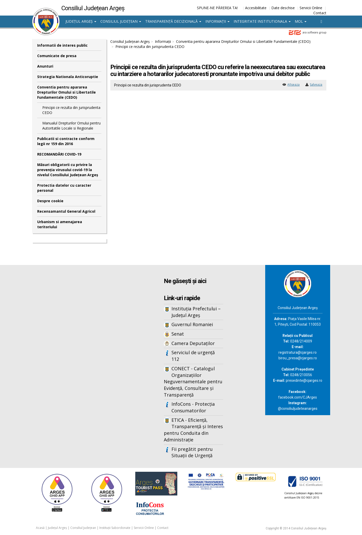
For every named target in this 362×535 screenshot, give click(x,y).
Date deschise (283, 7)
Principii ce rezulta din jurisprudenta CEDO (71, 110)
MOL (300, 21)
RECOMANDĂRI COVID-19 (59, 154)
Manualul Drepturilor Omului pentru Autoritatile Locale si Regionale (71, 126)
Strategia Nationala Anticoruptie (67, 76)
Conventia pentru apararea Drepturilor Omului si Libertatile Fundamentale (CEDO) (66, 92)
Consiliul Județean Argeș (130, 41)
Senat (177, 334)
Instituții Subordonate (114, 528)
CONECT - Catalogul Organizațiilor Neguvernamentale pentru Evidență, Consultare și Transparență (193, 381)
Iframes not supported (82, 349)
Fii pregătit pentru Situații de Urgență (192, 452)
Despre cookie (50, 200)
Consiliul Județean (120, 21)
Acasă (40, 528)
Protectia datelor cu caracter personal (64, 188)
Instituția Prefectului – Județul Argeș (196, 311)
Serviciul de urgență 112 (193, 355)
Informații (217, 21)
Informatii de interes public (62, 45)
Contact (319, 12)
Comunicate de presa (56, 55)
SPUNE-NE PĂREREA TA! (217, 7)
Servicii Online (311, 7)
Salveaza (316, 84)
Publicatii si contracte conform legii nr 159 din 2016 (66, 141)
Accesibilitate (255, 7)
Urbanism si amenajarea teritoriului (59, 224)
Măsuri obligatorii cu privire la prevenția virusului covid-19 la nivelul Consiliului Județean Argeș (67, 169)
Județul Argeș (80, 21)
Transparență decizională (173, 21)
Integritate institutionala (262, 21)
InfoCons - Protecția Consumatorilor (193, 407)
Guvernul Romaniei (192, 324)
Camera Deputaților (193, 343)
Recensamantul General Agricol (66, 211)
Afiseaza (293, 84)
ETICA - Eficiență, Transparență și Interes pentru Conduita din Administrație (193, 430)
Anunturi (45, 66)
